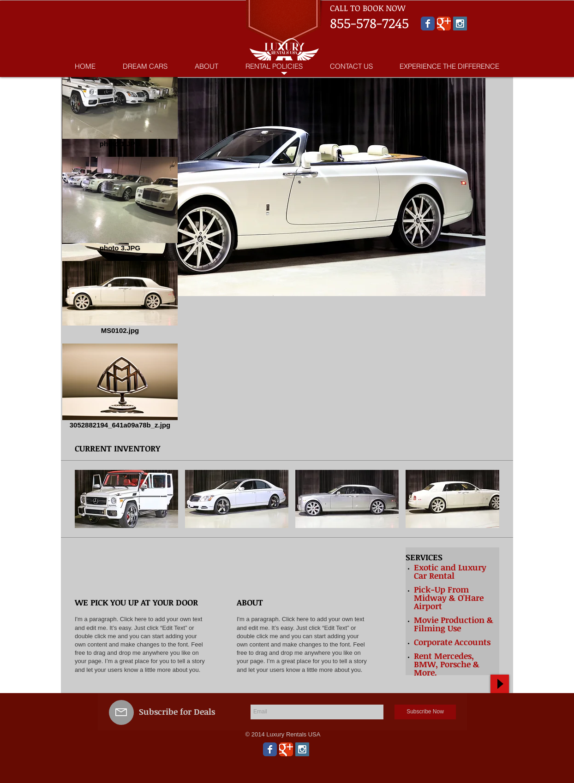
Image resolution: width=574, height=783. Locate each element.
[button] (126, 499)
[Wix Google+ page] (444, 23)
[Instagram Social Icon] (460, 23)
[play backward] (86, 499)
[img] (160, 564)
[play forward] (487, 499)
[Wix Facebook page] (428, 23)
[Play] (499, 684)
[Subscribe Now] (425, 712)
